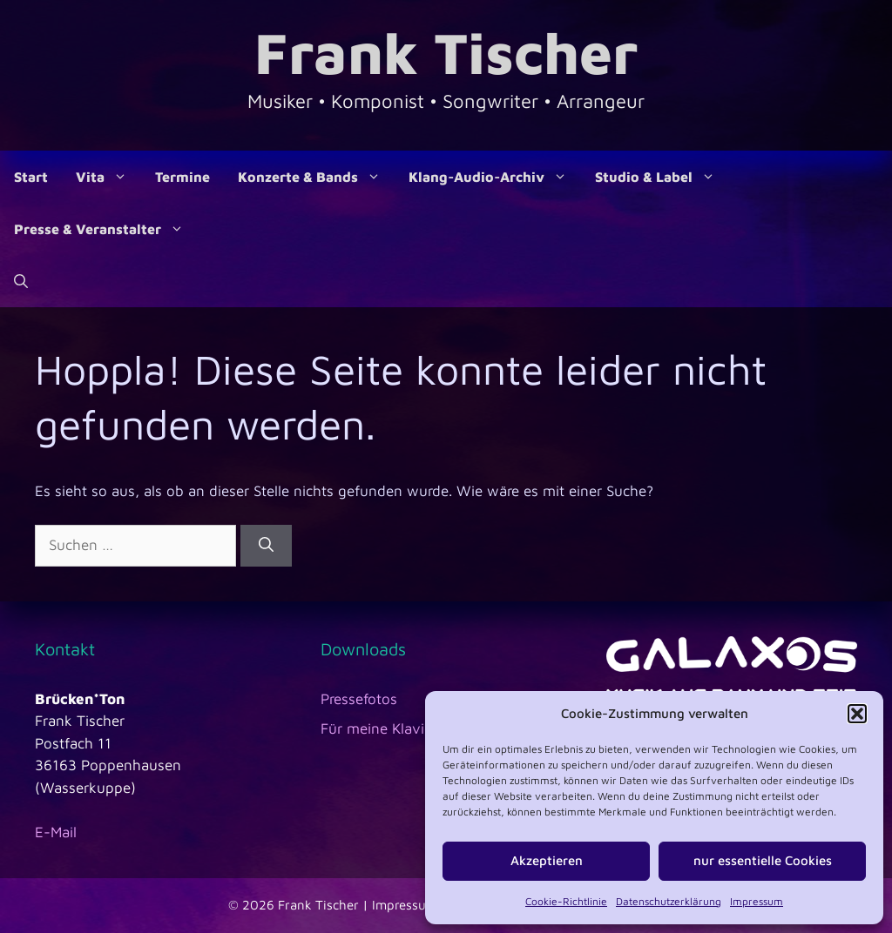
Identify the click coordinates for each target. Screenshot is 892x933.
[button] (857, 713)
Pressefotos (359, 699)
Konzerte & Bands (316, 177)
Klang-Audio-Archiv (495, 177)
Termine (182, 177)
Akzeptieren (546, 860)
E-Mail (56, 832)
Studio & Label (662, 177)
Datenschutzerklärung (668, 901)
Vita (108, 177)
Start (31, 177)
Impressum (756, 901)
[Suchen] (266, 546)
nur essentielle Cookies (762, 860)
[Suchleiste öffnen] (21, 281)
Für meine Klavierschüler (403, 728)
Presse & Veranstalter (106, 229)
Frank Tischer (446, 51)
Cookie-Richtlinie (566, 901)
